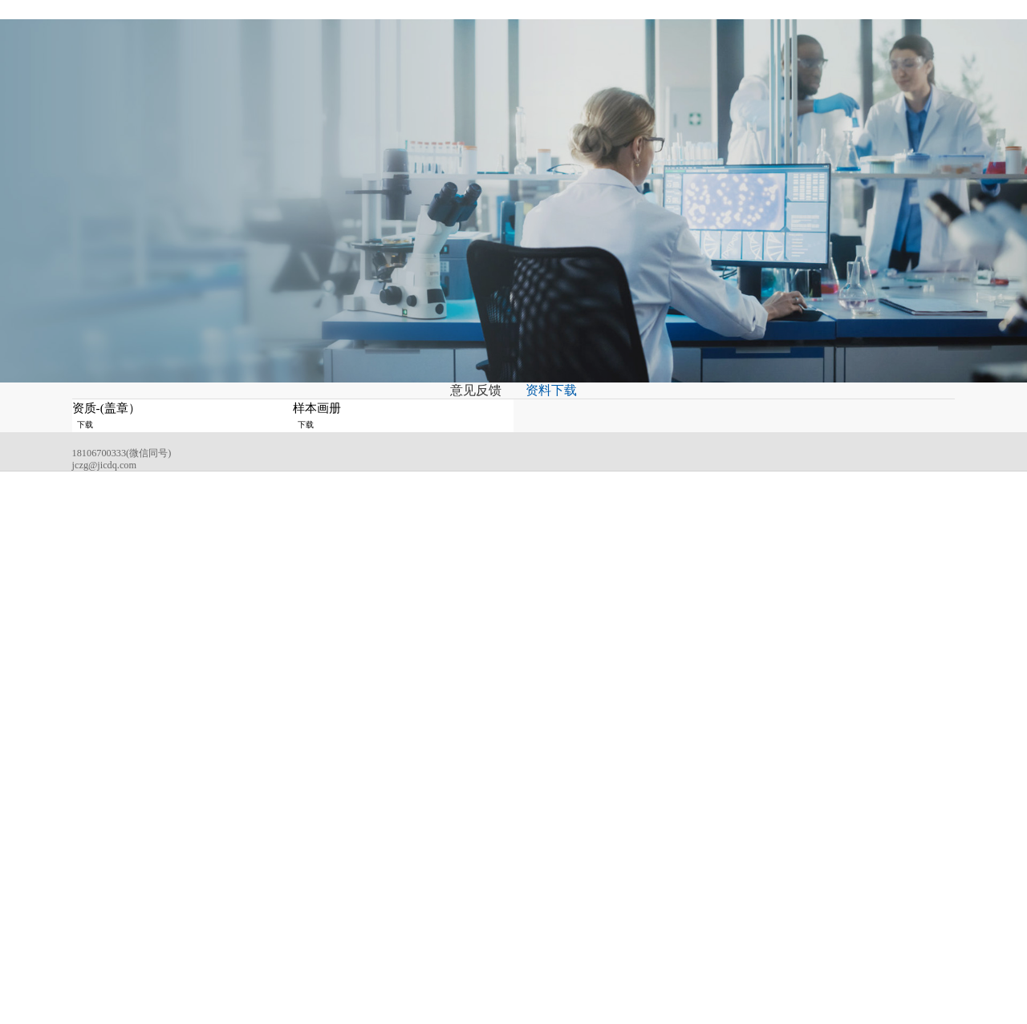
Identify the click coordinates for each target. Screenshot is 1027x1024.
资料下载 (558, 454)
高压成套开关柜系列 (450, 871)
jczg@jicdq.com (121, 892)
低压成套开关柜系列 (450, 904)
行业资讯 (543, 855)
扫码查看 (930, 817)
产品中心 (334, 26)
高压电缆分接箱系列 (450, 887)
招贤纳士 (629, 26)
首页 (203, 26)
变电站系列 (433, 855)
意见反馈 (468, 454)
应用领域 (476, 26)
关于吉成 (263, 26)
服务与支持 (552, 26)
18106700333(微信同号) (139, 873)
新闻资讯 (405, 26)
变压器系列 (433, 838)
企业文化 (354, 855)
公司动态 (543, 838)
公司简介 (354, 838)
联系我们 (700, 26)
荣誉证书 (354, 871)
